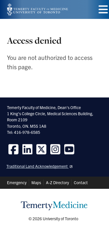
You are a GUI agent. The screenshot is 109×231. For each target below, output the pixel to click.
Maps (36, 182)
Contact (81, 182)
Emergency (16, 182)
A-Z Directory (57, 182)
